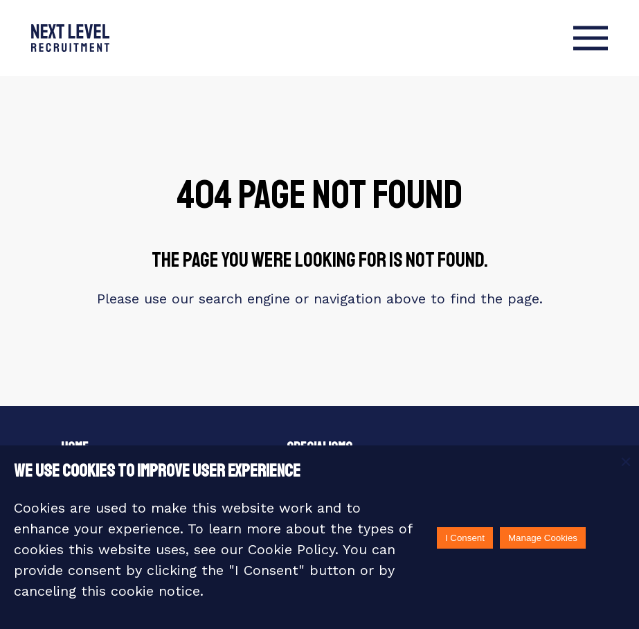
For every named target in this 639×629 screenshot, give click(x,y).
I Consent (465, 538)
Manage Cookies (542, 538)
